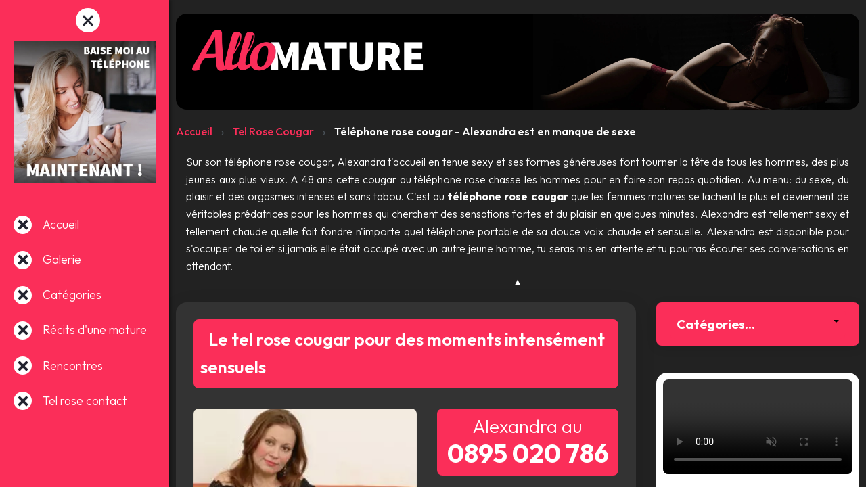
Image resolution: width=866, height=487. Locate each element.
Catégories (72, 294)
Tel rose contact (85, 401)
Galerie (62, 259)
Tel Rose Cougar (273, 131)
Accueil (61, 224)
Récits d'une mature (95, 330)
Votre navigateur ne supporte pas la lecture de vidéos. (757, 426)
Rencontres (73, 365)
